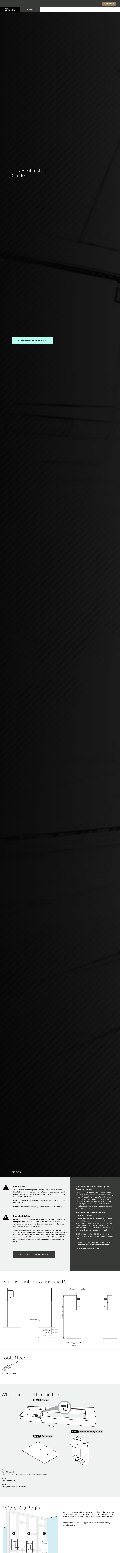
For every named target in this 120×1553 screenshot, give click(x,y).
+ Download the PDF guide (32, 340)
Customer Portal (109, 3)
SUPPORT (30, 9)
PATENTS (16, 1172)
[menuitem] (10, 9)
